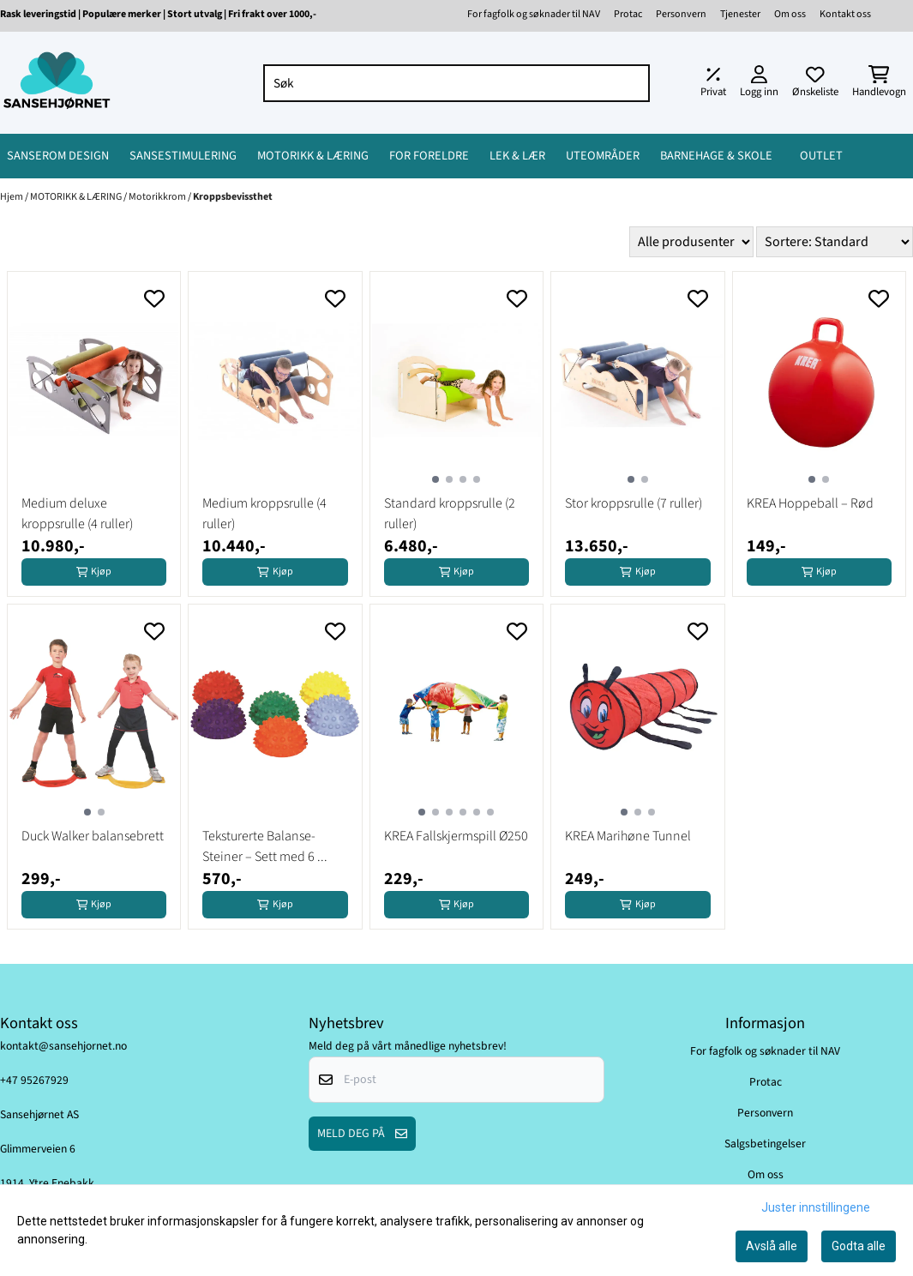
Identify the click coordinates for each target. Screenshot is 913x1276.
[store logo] (56, 83)
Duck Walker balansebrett (92, 836)
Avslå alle (771, 1246)
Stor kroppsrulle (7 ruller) (633, 503)
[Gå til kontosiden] (759, 83)
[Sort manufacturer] (691, 241)
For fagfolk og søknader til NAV (533, 14)
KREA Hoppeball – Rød (810, 503)
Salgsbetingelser (765, 1143)
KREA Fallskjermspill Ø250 (456, 836)
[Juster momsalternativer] (713, 83)
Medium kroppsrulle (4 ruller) (264, 513)
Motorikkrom (158, 197)
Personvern (681, 14)
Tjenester (740, 14)
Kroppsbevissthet (233, 197)
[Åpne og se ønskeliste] (815, 83)
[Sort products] (834, 241)
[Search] (633, 83)
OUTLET (821, 156)
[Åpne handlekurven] (879, 83)
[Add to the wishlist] (154, 298)
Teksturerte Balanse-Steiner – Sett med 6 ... (264, 846)
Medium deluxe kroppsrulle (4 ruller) (77, 513)
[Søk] (457, 83)
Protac (628, 14)
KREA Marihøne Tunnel (628, 836)
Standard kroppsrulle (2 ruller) (449, 513)
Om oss (790, 14)
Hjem (12, 197)
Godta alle (859, 1246)
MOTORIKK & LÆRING (76, 197)
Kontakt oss (845, 14)
